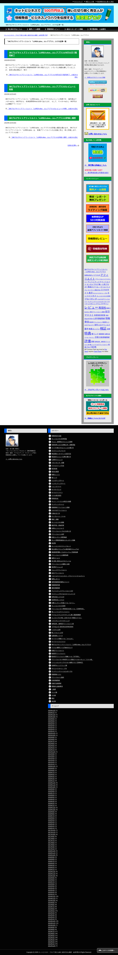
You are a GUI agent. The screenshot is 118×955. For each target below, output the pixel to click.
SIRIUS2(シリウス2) (58, 597)
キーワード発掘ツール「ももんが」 (63, 638)
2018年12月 (51, 807)
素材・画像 (55, 519)
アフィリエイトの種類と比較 (61, 564)
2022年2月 (51, 748)
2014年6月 (51, 909)
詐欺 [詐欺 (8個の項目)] (97, 337)
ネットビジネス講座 (58, 522)
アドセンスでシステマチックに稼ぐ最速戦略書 (66, 615)
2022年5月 (51, 745)
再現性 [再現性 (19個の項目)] (102, 307)
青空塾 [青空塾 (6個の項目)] (93, 347)
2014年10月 (51, 900)
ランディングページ (58, 504)
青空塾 (54, 543)
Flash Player (98, 351)
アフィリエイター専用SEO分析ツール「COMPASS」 (68, 609)
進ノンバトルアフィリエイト (61, 612)
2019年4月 (51, 799)
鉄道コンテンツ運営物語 (59, 537)
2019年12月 (51, 783)
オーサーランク (56, 489)
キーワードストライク (58, 641)
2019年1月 (51, 805)
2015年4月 (51, 888)
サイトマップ (78, 1)
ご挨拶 (54, 689)
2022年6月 (51, 743)
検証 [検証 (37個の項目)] (103, 328)
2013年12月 (51, 921)
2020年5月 (51, 774)
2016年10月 (51, 855)
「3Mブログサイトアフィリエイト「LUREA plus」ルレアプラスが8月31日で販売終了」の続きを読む (43, 76)
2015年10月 (51, 876)
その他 (54, 695)
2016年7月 (51, 861)
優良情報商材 (56, 588)
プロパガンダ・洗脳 (58, 462)
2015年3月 (51, 890)
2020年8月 (51, 770)
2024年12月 (51, 710)
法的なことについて (58, 528)
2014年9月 (51, 902)
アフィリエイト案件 (58, 677)
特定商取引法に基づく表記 (105, 1)
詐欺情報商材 (56, 680)
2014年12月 (51, 896)
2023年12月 (51, 714)
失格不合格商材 (56, 683)
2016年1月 (51, 869)
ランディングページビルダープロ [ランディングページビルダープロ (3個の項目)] (97, 301)
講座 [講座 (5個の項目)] (92, 341)
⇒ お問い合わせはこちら (14, 459)
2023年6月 (51, 721)
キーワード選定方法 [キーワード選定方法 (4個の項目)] (94, 290)
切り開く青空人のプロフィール (61, 561)
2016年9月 (51, 857)
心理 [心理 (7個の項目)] (95, 318)
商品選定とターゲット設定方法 (61, 453)
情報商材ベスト (56, 674)
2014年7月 (51, 907)
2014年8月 (51, 904)
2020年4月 (51, 776)
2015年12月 (51, 871)
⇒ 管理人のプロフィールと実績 (94, 77)
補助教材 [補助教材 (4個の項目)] (101, 334)
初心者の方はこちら (15, 29)
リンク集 (54, 692)
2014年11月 (51, 898)
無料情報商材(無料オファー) (60, 582)
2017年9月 (51, 836)
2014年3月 (51, 915)
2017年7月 (51, 840)
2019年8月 (51, 791)
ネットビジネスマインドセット (61, 546)
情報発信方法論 (56, 436)
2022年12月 (51, 733)
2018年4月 (51, 822)
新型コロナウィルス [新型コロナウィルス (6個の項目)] (102, 325)
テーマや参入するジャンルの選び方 (63, 448)
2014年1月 (51, 919)
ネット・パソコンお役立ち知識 (61, 501)
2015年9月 (51, 878)
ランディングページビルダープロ (62, 671)
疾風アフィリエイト (58, 650)
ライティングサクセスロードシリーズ (63, 594)
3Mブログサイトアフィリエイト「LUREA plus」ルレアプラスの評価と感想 (42, 118)
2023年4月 (51, 725)
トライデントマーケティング (61, 621)
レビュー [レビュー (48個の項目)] (91, 307)
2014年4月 (51, 913)
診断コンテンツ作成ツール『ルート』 (63, 603)
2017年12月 (51, 830)
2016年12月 (51, 851)
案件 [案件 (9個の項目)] (86, 329)
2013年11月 (51, 923)
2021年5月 (51, 758)
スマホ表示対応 (56, 495)
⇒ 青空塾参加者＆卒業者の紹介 (96, 173)
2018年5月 (51, 820)
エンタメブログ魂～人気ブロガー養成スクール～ (67, 618)
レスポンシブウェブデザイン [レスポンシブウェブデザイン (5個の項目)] (98, 304)
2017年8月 (51, 838)
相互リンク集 (90, 1)
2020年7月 (51, 772)
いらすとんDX (56, 629)
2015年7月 (51, 882)
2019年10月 (51, 787)
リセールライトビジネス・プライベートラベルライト (68, 576)
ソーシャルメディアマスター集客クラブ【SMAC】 (67, 662)
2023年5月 (51, 723)
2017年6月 (51, 842)
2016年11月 (51, 853)
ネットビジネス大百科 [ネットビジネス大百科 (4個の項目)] (103, 296)
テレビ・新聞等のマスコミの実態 (62, 442)
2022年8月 (51, 739)
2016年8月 (51, 859)
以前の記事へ (72, 145)
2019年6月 (51, 795)
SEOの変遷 (55, 471)
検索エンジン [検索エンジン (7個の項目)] (94, 329)
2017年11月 (51, 832)
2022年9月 (51, 737)
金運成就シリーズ (57, 635)
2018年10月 (51, 809)
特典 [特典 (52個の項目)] (87, 333)
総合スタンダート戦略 (75, 29)
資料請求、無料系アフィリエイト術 (63, 624)
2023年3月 (51, 727)
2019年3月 (51, 801)
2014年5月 (51, 911)
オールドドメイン (57, 492)
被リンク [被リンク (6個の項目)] (94, 334)
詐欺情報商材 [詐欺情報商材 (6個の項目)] (104, 337)
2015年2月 (51, 892)
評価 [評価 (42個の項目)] (87, 341)
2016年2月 (51, 867)
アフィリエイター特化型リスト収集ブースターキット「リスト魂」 (72, 659)
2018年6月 (51, 818)
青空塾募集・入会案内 (98, 29)
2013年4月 (51, 937)
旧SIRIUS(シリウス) (58, 600)
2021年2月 (51, 762)
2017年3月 (51, 847)
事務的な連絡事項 (57, 686)
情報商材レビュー (53, 29)
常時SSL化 (55, 498)
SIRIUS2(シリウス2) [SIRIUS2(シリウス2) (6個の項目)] (92, 275)
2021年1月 (51, 764)
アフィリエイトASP (58, 534)
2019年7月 (51, 793)
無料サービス (56, 558)
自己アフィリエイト (58, 573)
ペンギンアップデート (58, 483)
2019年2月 (51, 803)
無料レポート (56, 579)
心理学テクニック (57, 459)
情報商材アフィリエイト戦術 (61, 507)
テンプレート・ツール (58, 516)
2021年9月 (51, 754)
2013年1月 (51, 944)
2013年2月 (51, 942)
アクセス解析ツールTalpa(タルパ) (62, 647)
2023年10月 (51, 717)
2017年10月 (51, 834)
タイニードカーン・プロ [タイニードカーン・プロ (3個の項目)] (100, 293)
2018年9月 (51, 812)
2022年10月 (51, 735)
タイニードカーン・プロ (59, 668)
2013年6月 (51, 933)
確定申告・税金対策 (58, 525)
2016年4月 (51, 863)
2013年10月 (51, 925)
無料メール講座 (34, 29)
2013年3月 (51, 940)
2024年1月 (51, 712)
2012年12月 (51, 946)
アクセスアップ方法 (58, 465)
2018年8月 (51, 814)
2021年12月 (51, 752)
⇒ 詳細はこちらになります (94, 418)
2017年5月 (51, 845)
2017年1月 (51, 849)
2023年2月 (51, 729)
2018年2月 (51, 826)
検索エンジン (56, 474)
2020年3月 (51, 778)
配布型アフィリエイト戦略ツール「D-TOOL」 (66, 656)
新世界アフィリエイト (58, 653)
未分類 (54, 701)
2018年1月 (51, 828)
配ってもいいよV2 (57, 632)
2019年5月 (51, 797)
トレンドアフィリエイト (59, 570)
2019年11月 (51, 785)
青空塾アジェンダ (57, 567)
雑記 (53, 698)
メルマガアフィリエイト (59, 510)
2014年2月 (51, 917)
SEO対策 (54, 468)
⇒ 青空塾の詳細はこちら (95, 165)
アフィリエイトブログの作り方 (61, 531)
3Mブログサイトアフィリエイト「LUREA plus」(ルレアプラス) (71, 644)
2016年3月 (51, 865)
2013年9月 (51, 927)
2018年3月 (51, 824)
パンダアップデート (58, 480)
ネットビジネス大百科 (58, 606)
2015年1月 (51, 894)
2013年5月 (51, 935)
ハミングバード (56, 486)
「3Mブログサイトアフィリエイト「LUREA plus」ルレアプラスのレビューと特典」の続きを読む (42, 109)
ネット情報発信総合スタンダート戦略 (63, 540)
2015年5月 (51, 886)
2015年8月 (51, 880)
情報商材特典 (56, 585)
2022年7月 (51, 741)
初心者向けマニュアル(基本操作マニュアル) (65, 549)
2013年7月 (51, 931)
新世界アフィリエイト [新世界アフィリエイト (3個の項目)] (95, 322)
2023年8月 (51, 719)
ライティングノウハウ (58, 451)
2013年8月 (51, 929)
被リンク (54, 477)
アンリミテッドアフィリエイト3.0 (62, 591)
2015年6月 (51, 884)
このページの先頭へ (108, 950)
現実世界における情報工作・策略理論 (63, 445)
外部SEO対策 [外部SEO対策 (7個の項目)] (99, 315)
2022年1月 (51, 750)
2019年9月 (51, 789)
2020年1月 (51, 781)
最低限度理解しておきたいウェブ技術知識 (65, 552)
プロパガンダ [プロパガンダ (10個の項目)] (90, 299)
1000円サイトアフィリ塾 (59, 665)
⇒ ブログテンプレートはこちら (96, 390)
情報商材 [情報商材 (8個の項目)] (101, 318)
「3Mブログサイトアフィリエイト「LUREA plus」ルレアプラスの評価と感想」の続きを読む (44, 137)
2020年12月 (51, 766)
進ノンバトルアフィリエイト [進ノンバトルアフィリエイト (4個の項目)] (99, 344)
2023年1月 (51, 731)
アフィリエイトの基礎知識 (60, 555)
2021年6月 (51, 756)
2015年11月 (51, 873)
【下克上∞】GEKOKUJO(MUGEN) (62, 626)
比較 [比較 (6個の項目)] (108, 329)
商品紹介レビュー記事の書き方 (61, 456)
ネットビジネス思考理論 (59, 439)
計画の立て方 (56, 513)
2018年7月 (51, 816)
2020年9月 (51, 768)
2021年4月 (51, 760)
